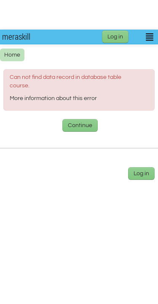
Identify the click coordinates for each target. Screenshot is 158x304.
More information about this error (53, 98)
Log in (115, 37)
